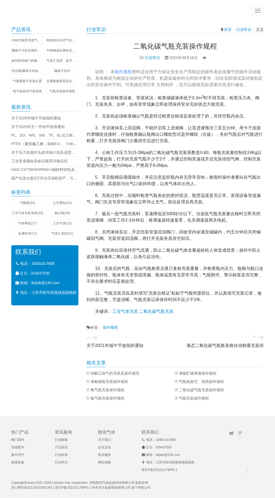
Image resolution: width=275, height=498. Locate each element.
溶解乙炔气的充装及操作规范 (115, 373)
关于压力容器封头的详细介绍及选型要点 (44, 152)
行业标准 (61, 455)
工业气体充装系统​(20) (27, 213)
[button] (258, 10)
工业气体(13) (62, 223)
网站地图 (104, 462)
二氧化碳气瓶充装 (156, 311)
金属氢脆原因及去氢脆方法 (62, 81)
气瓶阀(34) (27, 203)
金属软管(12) (27, 233)
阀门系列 (17, 440)
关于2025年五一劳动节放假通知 (38, 126)
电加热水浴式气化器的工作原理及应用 (62, 40)
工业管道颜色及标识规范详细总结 (39, 161)
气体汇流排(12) (62, 233)
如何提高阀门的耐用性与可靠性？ (27, 61)
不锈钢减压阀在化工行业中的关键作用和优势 (62, 50)
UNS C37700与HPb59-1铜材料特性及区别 (44, 169)
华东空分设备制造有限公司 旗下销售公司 (121, 487)
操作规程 (123, 71)
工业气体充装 (125, 311)
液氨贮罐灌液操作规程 (197, 373)
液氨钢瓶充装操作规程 (109, 381)
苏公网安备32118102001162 (31, 487)
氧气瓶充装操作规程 (107, 390)
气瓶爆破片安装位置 (27, 81)
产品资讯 (61, 447)
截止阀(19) (62, 213)
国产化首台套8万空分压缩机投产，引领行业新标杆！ (44, 178)
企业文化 (104, 447)
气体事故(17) (27, 223)
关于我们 (104, 440)
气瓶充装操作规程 (194, 398)
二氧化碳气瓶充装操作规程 (201, 390)
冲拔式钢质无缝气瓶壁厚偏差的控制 (27, 40)
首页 (227, 29)
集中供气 (17, 455)
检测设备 (17, 462)
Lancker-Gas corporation (70, 483)
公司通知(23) (62, 203)
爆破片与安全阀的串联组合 (27, 50)
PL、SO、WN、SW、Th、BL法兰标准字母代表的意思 (44, 135)
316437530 (40, 273)
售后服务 (104, 455)
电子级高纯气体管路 (27, 91)
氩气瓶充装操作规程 (107, 398)
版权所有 (141, 483)
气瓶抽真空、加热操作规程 (201, 381)
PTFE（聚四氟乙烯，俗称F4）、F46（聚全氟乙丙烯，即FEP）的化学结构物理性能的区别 (44, 144)
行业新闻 (61, 440)
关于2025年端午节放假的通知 (36, 118)
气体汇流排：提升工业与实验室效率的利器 (62, 61)
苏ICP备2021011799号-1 (159, 470)
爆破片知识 (62, 71)
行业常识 (243, 29)
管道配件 (17, 447)
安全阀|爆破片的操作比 (27, 71)
